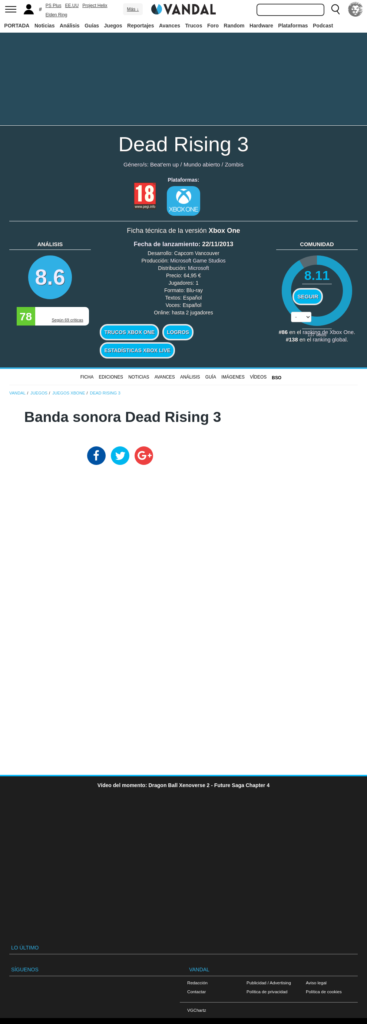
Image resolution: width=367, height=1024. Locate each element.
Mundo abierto (202, 164)
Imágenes (233, 377)
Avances (169, 26)
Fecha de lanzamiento (166, 244)
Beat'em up (164, 164)
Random (234, 26)
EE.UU (72, 5)
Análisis (70, 26)
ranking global (330, 340)
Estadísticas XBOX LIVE (137, 350)
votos (317, 334)
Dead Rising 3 (183, 144)
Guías (92, 26)
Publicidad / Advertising (269, 982)
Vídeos (258, 377)
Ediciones (111, 377)
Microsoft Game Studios (197, 261)
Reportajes (140, 26)
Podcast (323, 26)
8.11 (317, 275)
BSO (276, 377)
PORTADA (16, 26)
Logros (178, 332)
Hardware (261, 26)
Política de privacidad (267, 991)
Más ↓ (133, 9)
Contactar (196, 991)
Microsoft (198, 268)
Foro (213, 26)
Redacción (197, 982)
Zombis (234, 164)
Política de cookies (324, 991)
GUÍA (210, 377)
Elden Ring (56, 14)
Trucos (193, 26)
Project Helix (94, 5)
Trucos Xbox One (129, 332)
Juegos (113, 26)
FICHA (87, 377)
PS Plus (54, 5)
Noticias (44, 26)
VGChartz (196, 1010)
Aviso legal (316, 982)
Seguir (307, 297)
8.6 (50, 277)
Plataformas (293, 26)
